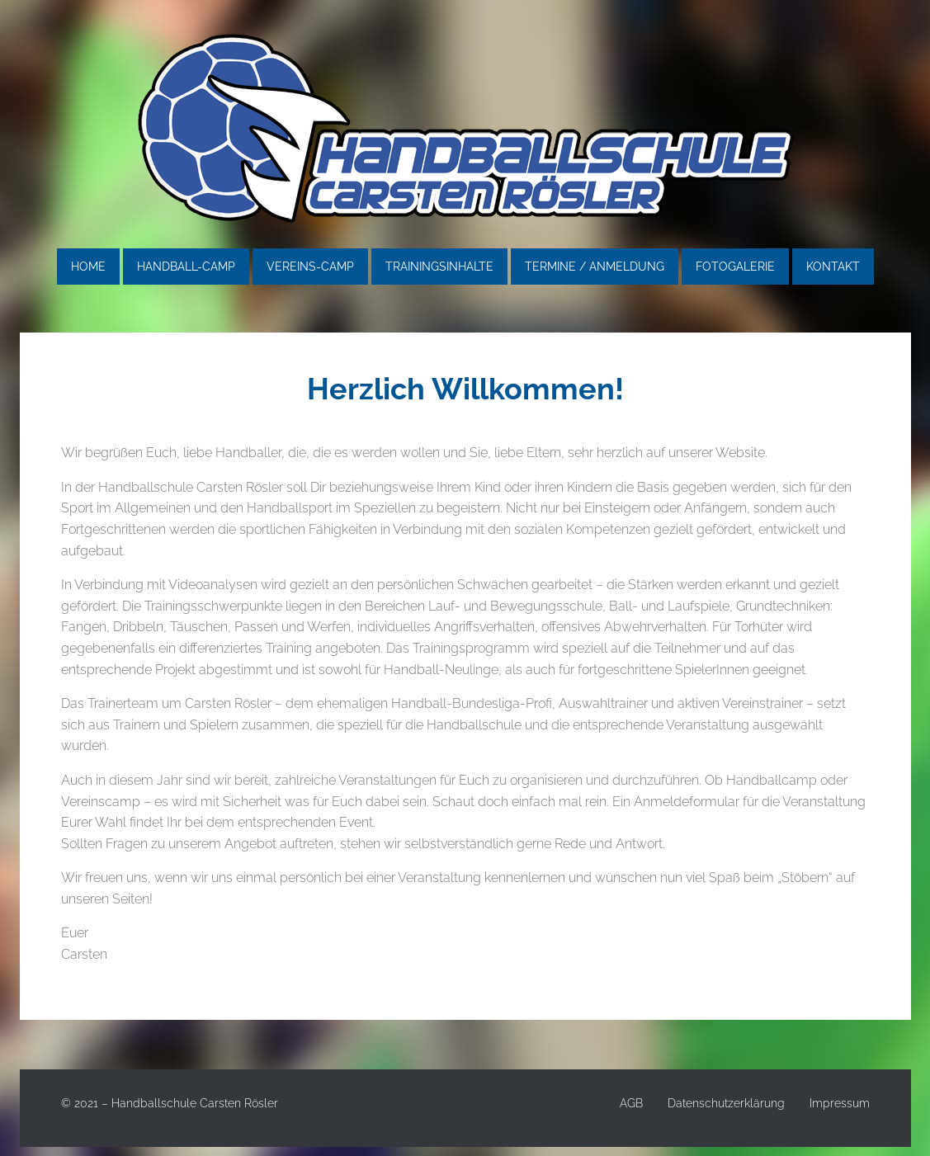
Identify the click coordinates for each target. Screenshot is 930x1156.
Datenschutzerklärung (726, 1103)
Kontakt (833, 266)
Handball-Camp (186, 266)
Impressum (840, 1103)
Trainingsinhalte (439, 266)
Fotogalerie (735, 266)
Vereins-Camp (310, 266)
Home (88, 266)
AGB (631, 1103)
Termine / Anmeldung (594, 266)
